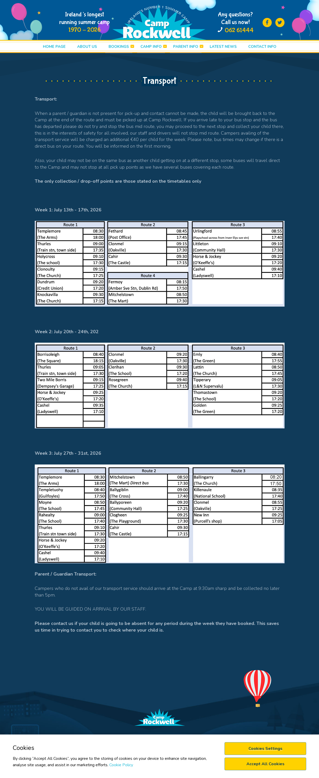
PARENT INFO (185, 46)
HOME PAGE (54, 46)
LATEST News (223, 46)
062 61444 (239, 30)
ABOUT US (87, 46)
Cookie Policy (121, 765)
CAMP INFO (151, 46)
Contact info (262, 46)
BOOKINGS (119, 46)
